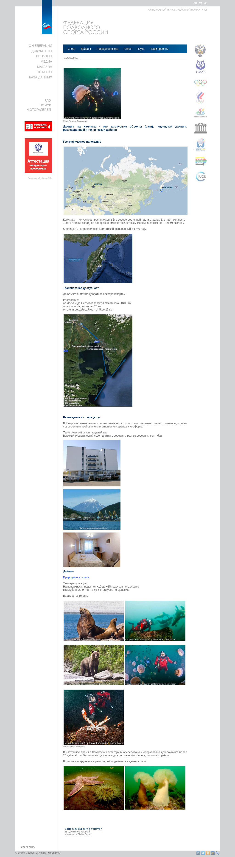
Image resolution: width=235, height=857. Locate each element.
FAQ (48, 100)
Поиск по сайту (27, 847)
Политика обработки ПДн (40, 178)
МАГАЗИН (44, 67)
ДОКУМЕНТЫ (41, 51)
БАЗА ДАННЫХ (40, 77)
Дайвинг (86, 48)
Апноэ (127, 48)
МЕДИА (46, 61)
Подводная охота (107, 48)
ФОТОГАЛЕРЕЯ (39, 109)
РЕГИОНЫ (44, 56)
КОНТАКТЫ (43, 72)
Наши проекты (159, 48)
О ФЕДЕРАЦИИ (40, 45)
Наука (140, 48)
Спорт (72, 48)
